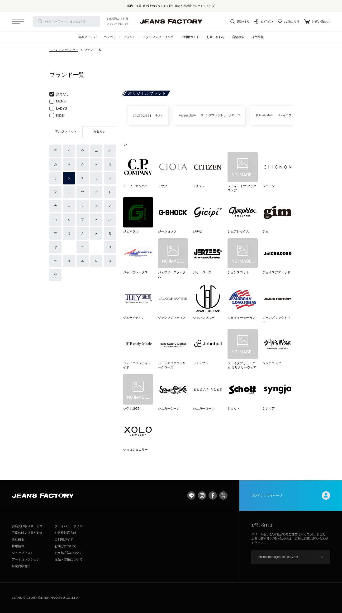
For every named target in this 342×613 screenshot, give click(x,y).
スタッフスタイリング (158, 37)
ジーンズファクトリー (63, 50)
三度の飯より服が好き (27, 533)
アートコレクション (26, 559)
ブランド (129, 37)
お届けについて (65, 546)
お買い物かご (317, 21)
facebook (213, 495)
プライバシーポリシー (70, 526)
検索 (40, 21)
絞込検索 (239, 21)
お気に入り (288, 21)
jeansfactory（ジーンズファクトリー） (171, 21)
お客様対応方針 (65, 533)
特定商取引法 (21, 566)
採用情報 (258, 37)
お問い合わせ (215, 37)
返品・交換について (68, 559)
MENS (57, 101)
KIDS (56, 115)
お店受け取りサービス (27, 526)
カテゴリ (110, 37)
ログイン (263, 21)
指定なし (59, 94)
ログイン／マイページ (290, 495)
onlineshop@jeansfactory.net (278, 557)
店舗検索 (238, 37)
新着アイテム (87, 37)
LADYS (58, 108)
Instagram (202, 495)
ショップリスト (22, 553)
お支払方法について (68, 553)
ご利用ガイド (190, 37)
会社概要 (18, 539)
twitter (223, 495)
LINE (191, 495)
